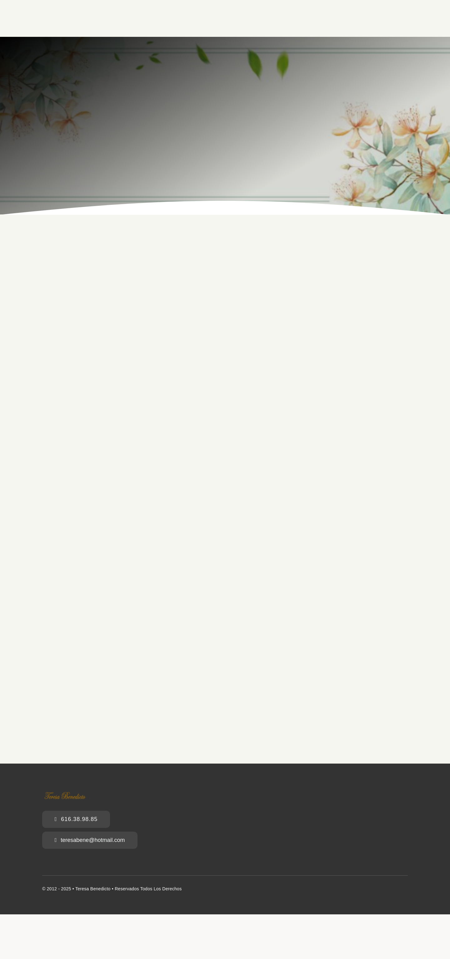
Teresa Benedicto (93, 888)
